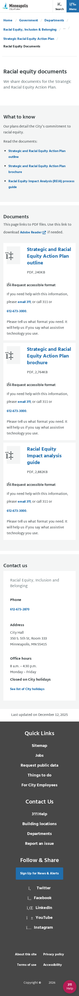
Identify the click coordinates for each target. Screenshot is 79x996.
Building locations (39, 824)
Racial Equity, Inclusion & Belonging (29, 30)
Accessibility (52, 965)
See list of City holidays (27, 689)
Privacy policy (53, 954)
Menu (72, 6)
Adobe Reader (31, 232)
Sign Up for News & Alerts (39, 873)
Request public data (39, 765)
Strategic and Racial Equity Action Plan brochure (37, 169)
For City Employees (39, 785)
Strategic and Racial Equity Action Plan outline (37, 154)
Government (28, 20)
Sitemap (39, 745)
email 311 (24, 302)
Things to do (39, 775)
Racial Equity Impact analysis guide (44, 456)
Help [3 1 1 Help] (39, 814)
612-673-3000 (16, 311)
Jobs (39, 755)
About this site (26, 954)
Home (7, 20)
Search (59, 6)
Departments (54, 20)
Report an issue (39, 843)
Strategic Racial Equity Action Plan (28, 39)
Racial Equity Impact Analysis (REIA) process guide (41, 184)
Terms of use (26, 965)
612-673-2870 (19, 609)
